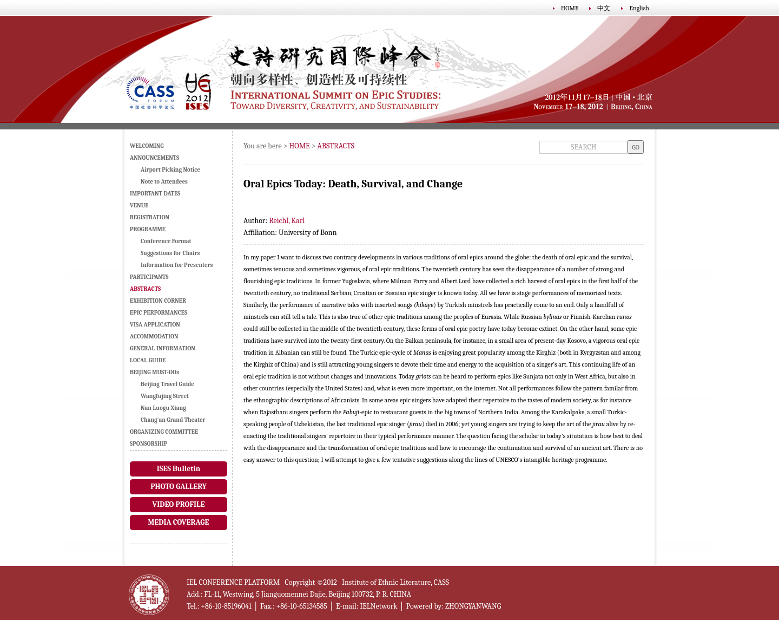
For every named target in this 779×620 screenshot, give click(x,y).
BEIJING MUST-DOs (154, 372)
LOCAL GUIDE (148, 360)
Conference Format (166, 241)
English (639, 8)
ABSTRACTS (336, 146)
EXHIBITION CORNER (158, 300)
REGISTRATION (149, 217)
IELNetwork (378, 606)
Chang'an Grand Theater (173, 419)
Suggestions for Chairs (170, 253)
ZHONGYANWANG (473, 606)
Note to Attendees (164, 181)
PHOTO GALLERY (178, 486)
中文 (603, 8)
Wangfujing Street (165, 396)
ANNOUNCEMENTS (154, 157)
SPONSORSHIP (148, 443)
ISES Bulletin (178, 468)
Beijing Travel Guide (167, 384)
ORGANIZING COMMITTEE (164, 431)
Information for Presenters (177, 265)
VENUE (139, 205)
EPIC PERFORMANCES (158, 312)
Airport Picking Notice (170, 169)
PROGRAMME (148, 229)
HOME (570, 8)
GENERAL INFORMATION (162, 348)
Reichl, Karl (287, 220)
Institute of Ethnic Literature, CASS (395, 582)
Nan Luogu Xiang (163, 408)
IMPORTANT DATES (155, 193)
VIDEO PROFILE (178, 504)
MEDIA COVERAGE (178, 522)
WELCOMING (147, 145)
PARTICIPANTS (149, 276)
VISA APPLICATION (155, 324)
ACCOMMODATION (154, 336)
